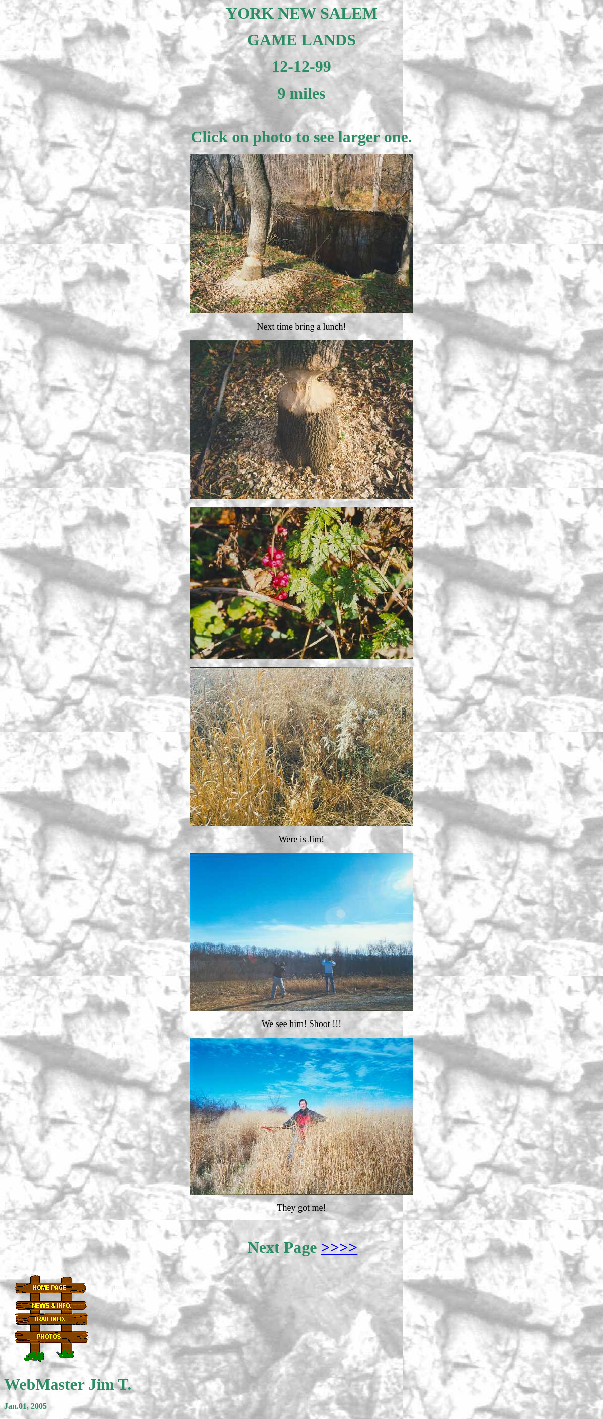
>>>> (339, 1247)
